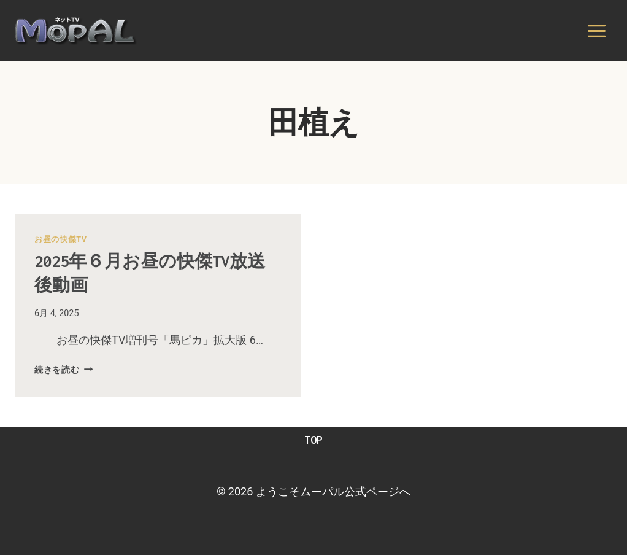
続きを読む (63, 370)
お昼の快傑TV (60, 239)
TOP (313, 439)
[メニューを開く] (596, 31)
